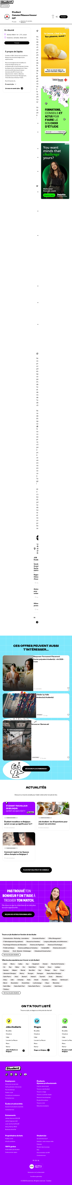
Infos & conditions (10, 1141)
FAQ (38, 1150)
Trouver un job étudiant (43, 1089)
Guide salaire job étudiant (12, 1149)
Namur (8, 1047)
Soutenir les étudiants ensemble (14, 1107)
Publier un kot (9, 1138)
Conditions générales (36, 1176)
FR (33, 1160)
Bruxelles (9, 1031)
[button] (17, 84)
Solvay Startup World (11, 1126)
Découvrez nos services (11, 1084)
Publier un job (9, 1092)
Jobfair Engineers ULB (11, 1121)
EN (36, 1160)
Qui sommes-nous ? (42, 1138)
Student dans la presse (43, 1147)
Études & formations (42, 1100)
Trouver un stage (41, 1092)
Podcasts (39, 1144)
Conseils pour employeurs (12, 1095)
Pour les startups (10, 1089)
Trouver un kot (41, 1103)
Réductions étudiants (43, 1106)
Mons (7, 1043)
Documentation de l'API (43, 1152)
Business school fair (10, 1129)
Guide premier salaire (11, 1152)
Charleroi (9, 1034)
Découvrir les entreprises (44, 1097)
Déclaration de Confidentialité (36, 1172)
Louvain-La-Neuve (11, 1040)
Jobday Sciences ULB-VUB (12, 1118)
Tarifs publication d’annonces (13, 1087)
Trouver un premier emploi (44, 1094)
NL (38, 1160)
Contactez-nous (9, 1098)
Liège (7, 1037)
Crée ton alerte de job (43, 1086)
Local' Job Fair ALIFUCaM (12, 1124)
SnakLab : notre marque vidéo (45, 1141)
